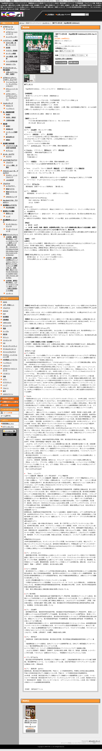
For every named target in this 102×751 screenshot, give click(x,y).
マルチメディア (8, 103)
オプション (9, 151)
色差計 (8, 114)
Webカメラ (9, 106)
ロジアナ (9, 156)
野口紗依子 (69, 168)
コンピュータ (7, 340)
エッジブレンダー (11, 37)
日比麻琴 (34, 130)
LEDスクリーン (8, 394)
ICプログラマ (11, 186)
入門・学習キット (8, 305)
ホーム (22, 23)
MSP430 (5, 311)
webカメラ (6, 366)
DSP (4, 314)
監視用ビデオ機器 (8, 211)
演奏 (4, 376)
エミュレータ (7, 325)
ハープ (5, 385)
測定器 (5, 124)
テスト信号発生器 (11, 61)
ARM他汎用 (10, 180)
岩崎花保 (35, 134)
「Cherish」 (29, 150)
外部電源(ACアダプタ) (10, 360)
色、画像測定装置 (8, 112)
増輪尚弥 (81, 168)
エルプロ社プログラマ (10, 160)
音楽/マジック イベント (10, 235)
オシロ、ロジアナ (8, 154)
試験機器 (6, 320)
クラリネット (7, 382)
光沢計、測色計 (11, 117)
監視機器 (6, 317)
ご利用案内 (50, 14)
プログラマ (9, 162)
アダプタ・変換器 (11, 50)
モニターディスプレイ (10, 346)
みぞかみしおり (36, 146)
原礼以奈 (61, 150)
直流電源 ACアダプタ (10, 205)
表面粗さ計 (9, 129)
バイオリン (6, 373)
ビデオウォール (8, 27)
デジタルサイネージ (9, 349)
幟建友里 (56, 168)
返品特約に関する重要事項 (63, 59)
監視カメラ (9, 213)
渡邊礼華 (34, 177)
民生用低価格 (10, 207)
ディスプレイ (10, 29)
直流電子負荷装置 (8, 143)
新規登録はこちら (8, 423)
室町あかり (47, 150)
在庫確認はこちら (61, 48)
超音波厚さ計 (10, 137)
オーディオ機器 (11, 53)
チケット (6, 337)
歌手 (4, 391)
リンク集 (5, 405)
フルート (6, 388)
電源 (4, 328)
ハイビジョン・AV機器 (10, 40)
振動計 (8, 140)
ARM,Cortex (7, 323)
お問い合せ (60, 14)
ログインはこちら (8, 426)
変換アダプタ (10, 189)
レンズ (8, 216)
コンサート (9, 293)
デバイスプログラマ (9, 352)
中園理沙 (34, 161)
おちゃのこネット (94, 741)
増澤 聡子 (34, 191)
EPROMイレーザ (11, 197)
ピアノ (5, 379)
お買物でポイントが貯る (10, 402)
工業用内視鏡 (10, 120)
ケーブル (6, 331)
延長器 (8, 47)
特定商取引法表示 (8, 398)
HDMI (5, 302)
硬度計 (8, 126)
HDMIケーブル (11, 64)
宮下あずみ (35, 184)
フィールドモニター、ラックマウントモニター (11, 84)
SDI (4, 343)
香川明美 (49, 134)
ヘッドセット (10, 108)
